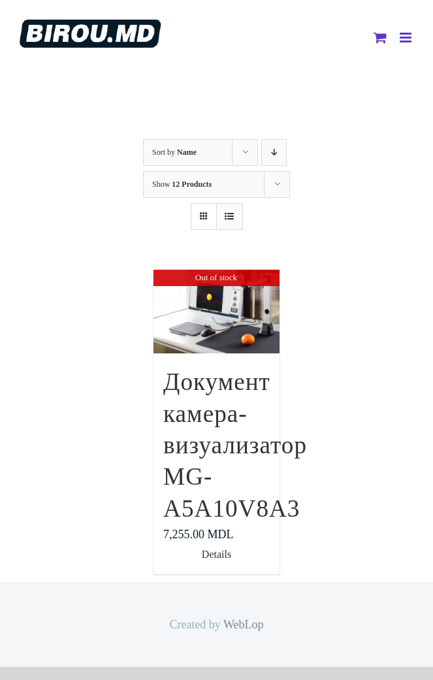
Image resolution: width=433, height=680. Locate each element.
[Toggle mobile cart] (380, 37)
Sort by (174, 152)
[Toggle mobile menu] (406, 37)
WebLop (243, 624)
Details (216, 554)
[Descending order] (274, 152)
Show (182, 184)
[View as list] (229, 216)
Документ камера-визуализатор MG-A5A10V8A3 (235, 444)
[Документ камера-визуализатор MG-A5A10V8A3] (216, 311)
